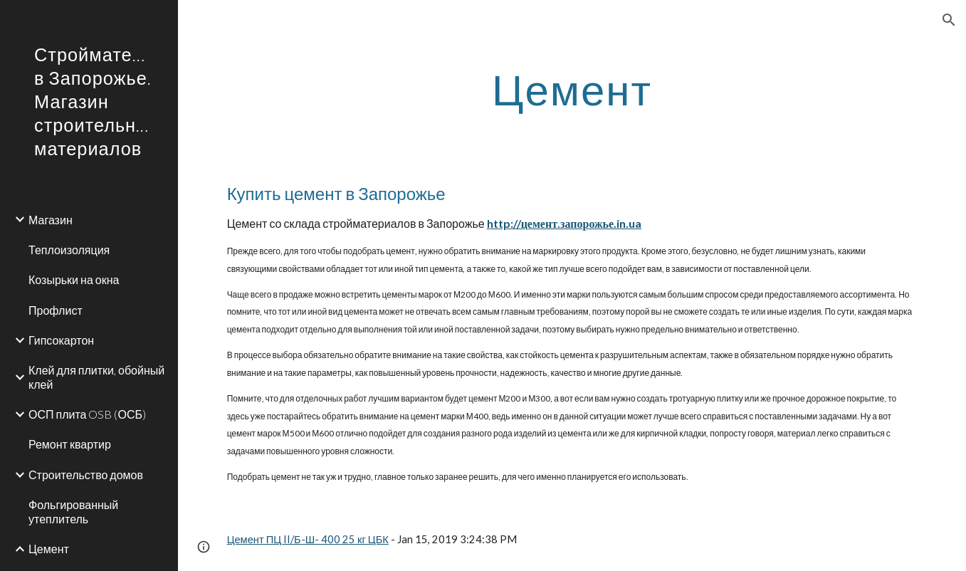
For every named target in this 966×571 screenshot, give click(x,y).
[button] (949, 20)
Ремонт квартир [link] (69, 444)
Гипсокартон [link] (61, 340)
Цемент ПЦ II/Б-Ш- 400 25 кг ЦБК (308, 539)
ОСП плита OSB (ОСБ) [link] (87, 414)
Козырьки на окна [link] (73, 279)
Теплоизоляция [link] (69, 249)
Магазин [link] (50, 219)
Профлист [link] (55, 310)
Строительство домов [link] (85, 474)
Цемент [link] (48, 548)
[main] (572, 89)
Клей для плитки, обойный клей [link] (96, 376)
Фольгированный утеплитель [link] (73, 511)
